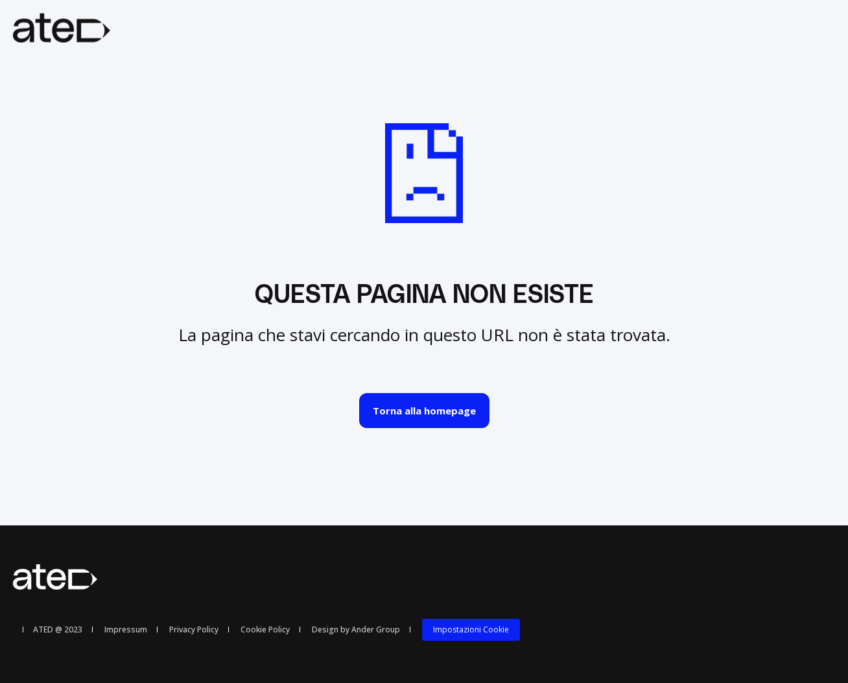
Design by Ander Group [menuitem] (356, 630)
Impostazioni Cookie (471, 629)
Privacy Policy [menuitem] (193, 630)
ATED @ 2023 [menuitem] (57, 630)
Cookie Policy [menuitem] (265, 630)
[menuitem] (471, 630)
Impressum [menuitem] (125, 630)
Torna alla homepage (424, 410)
